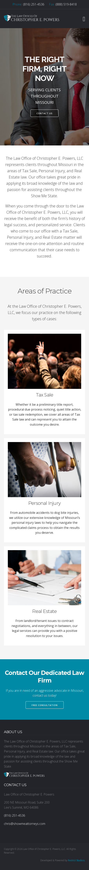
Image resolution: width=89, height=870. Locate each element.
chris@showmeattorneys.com (24, 824)
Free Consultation (45, 705)
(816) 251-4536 (33, 4)
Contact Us (44, 113)
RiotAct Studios (76, 860)
